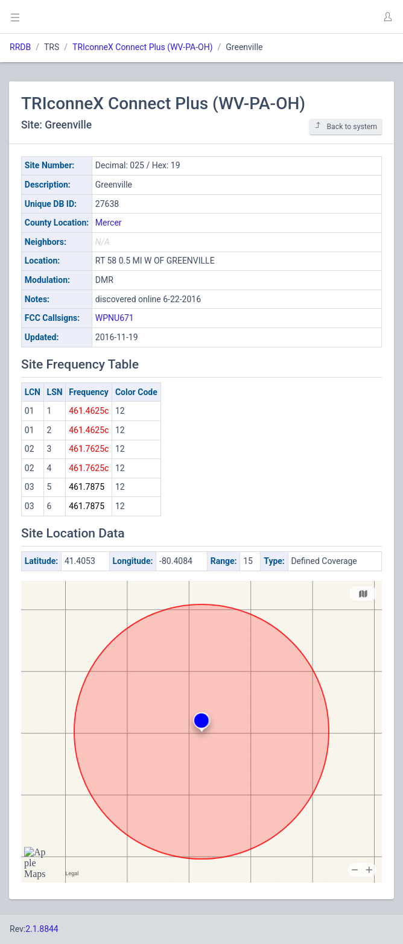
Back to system (345, 126)
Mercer (108, 222)
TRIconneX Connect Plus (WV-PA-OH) (142, 47)
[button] (387, 17)
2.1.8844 (42, 929)
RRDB (20, 47)
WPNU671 (114, 318)
